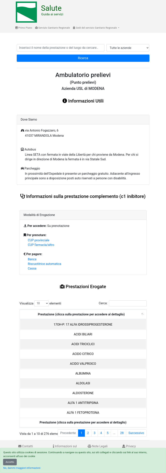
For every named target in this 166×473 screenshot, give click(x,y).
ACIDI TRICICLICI (82, 344)
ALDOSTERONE (82, 393)
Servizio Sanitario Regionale (52, 27)
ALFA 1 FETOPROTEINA (83, 412)
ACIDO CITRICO (82, 354)
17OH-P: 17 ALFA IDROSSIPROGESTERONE (83, 324)
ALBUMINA (83, 373)
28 (122, 433)
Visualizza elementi (40, 303)
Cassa (32, 268)
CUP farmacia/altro (41, 245)
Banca (32, 259)
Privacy (129, 446)
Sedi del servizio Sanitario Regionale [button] (95, 27)
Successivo (136, 433)
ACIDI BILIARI (83, 334)
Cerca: (122, 303)
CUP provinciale (38, 240)
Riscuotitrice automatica (44, 264)
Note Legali (98, 446)
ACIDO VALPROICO (83, 364)
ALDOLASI (83, 383)
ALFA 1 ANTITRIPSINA (83, 403)
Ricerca (83, 58)
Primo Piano (23, 27)
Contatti (25, 446)
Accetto (10, 462)
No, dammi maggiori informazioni (21, 467)
